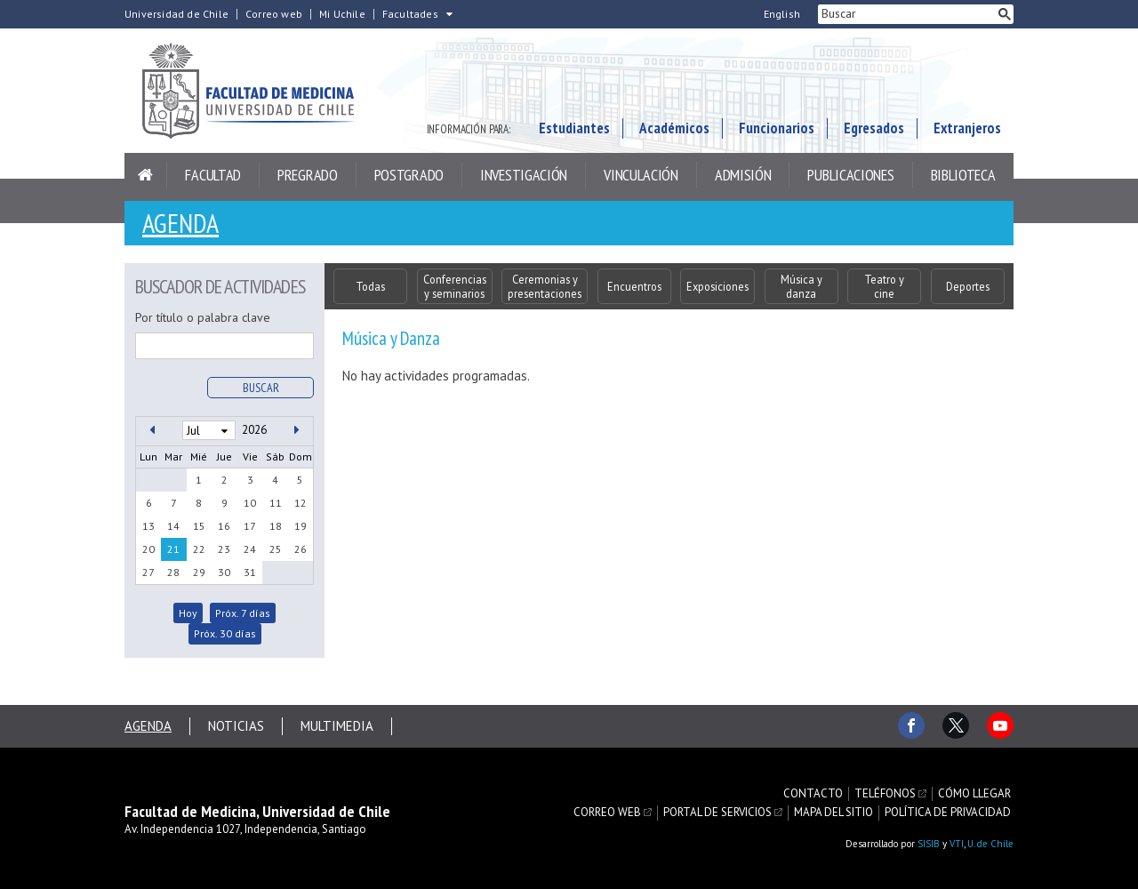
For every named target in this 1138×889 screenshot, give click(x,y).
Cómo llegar (974, 794)
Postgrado (409, 174)
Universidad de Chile (176, 14)
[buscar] (907, 14)
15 (199, 526)
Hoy (188, 613)
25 (275, 549)
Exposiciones (717, 286)
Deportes (968, 286)
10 (250, 502)
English (782, 14)
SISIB (929, 843)
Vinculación (641, 174)
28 (173, 572)
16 (224, 526)
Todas (370, 286)
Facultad (213, 174)
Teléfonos (885, 794)
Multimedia (337, 725)
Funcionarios (776, 128)
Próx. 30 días (225, 633)
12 (300, 502)
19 (300, 526)
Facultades (410, 14)
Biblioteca (963, 174)
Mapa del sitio (833, 812)
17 (250, 526)
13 (148, 526)
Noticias (236, 725)
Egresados (874, 128)
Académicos (674, 128)
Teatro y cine (884, 286)
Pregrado (307, 174)
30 (224, 572)
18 (275, 526)
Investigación (523, 174)
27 (148, 572)
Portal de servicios (717, 812)
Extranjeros (967, 128)
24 (250, 549)
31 (250, 572)
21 (173, 549)
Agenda (180, 222)
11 (275, 502)
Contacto (813, 794)
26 (300, 549)
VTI (957, 843)
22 (199, 549)
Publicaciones (850, 174)
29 (199, 572)
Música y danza (801, 286)
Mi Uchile (342, 14)
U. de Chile (990, 843)
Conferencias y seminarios (454, 286)
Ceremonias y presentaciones (544, 286)
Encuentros (634, 286)
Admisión (743, 174)
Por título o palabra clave (202, 317)
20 (148, 549)
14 (173, 526)
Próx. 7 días (242, 613)
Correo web (273, 14)
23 (224, 549)
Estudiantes (574, 128)
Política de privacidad (948, 812)
